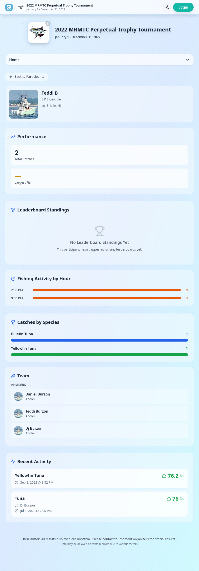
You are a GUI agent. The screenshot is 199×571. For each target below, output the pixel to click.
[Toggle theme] (167, 7)
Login (183, 7)
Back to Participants (26, 76)
